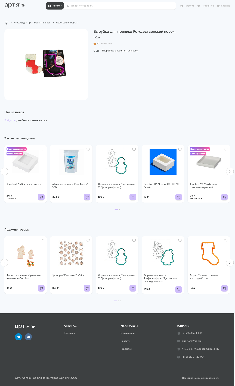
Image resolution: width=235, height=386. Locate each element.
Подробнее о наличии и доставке (120, 51)
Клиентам (70, 326)
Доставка (69, 333)
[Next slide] (230, 171)
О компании (127, 333)
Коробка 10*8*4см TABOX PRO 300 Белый (162, 186)
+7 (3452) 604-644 (189, 333)
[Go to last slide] (4, 171)
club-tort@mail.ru (189, 341)
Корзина (225, 6)
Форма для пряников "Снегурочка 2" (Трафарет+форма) (116, 186)
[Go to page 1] (116, 209)
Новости (125, 341)
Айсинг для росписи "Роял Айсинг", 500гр (70, 186)
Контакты (183, 326)
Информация (129, 326)
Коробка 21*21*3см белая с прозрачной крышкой (203, 186)
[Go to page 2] (119, 209)
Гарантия (126, 349)
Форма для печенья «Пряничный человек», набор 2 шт (24, 277)
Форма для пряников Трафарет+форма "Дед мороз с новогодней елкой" (160, 278)
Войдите (10, 120)
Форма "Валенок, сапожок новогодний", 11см (204, 277)
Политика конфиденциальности (200, 378)
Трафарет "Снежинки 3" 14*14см (68, 275)
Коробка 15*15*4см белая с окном (24, 184)
